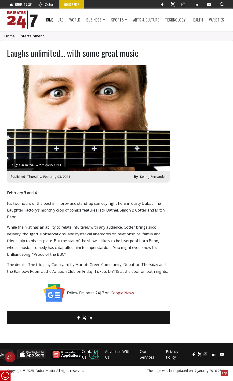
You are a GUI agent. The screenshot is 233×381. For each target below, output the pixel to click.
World (74, 20)
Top (224, 373)
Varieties (216, 20)
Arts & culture (146, 20)
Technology (175, 20)
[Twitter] (173, 4)
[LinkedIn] (196, 4)
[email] (70, 317)
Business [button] (94, 20)
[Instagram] (183, 4)
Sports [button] (117, 20)
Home (49, 20)
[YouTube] (209, 4)
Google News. (123, 292)
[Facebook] (162, 4)
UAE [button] (60, 20)
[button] (222, 4)
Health (197, 20)
